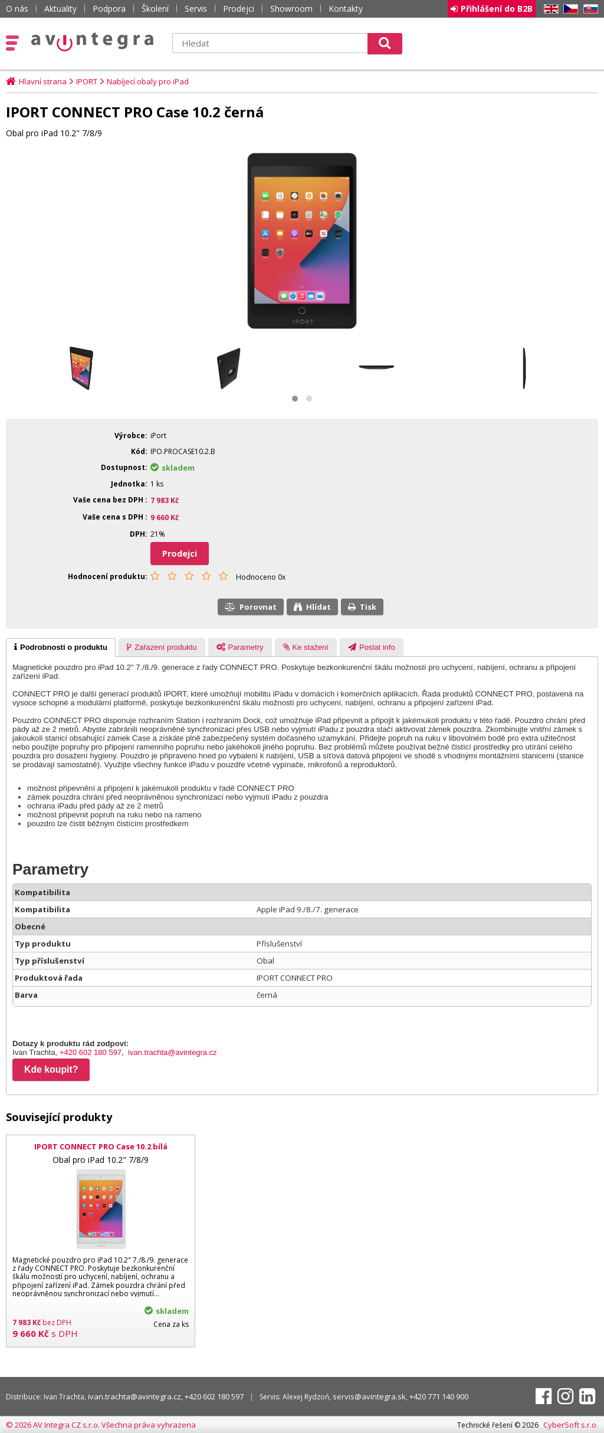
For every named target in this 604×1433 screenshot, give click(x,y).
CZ (568, 9)
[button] (295, 399)
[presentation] (60, 647)
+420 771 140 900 (438, 1396)
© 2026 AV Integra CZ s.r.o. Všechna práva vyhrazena (101, 1424)
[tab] (61, 647)
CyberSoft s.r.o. (570, 1424)
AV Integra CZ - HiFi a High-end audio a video (92, 41)
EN (549, 9)
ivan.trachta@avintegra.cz (172, 1052)
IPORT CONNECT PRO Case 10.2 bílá (101, 1146)
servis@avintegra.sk (369, 1396)
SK (588, 9)
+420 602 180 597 (91, 1052)
